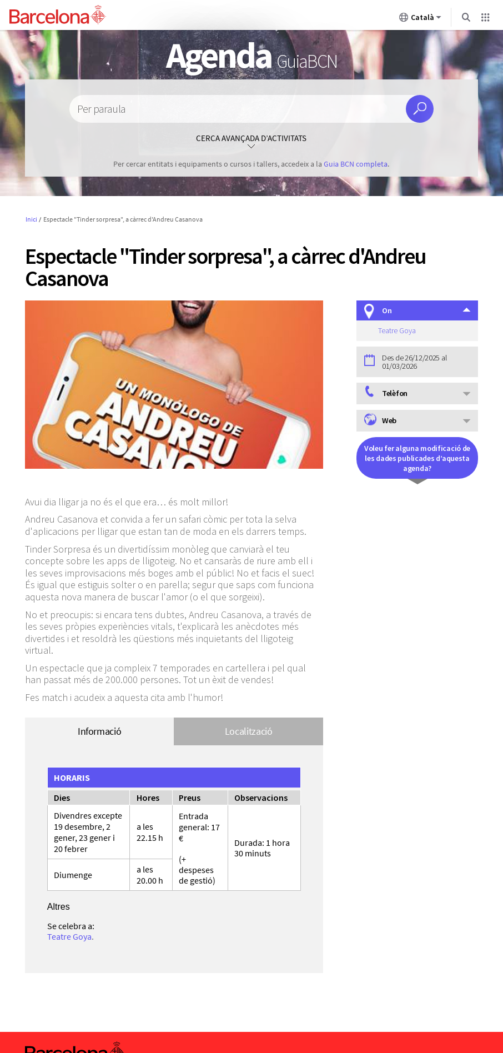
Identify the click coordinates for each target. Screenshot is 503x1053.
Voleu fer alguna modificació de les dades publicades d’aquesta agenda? (417, 458)
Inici (31, 219)
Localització (249, 731)
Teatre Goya (69, 936)
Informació (99, 731)
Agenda (251, 55)
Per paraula (101, 109)
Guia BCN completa (356, 164)
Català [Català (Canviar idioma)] (420, 19)
